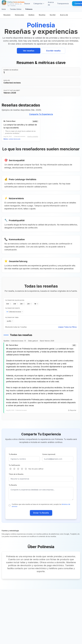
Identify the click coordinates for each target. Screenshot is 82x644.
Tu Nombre (13, 454)
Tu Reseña (13, 485)
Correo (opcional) (48, 454)
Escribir (53, 15)
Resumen (7, 15)
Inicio (4, 9)
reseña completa (32, 136)
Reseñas (42, 15)
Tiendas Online (15, 9)
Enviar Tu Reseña (41, 513)
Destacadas (19, 15)
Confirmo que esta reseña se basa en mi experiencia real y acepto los (41, 505)
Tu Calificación (14, 465)
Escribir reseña (53, 51)
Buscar (27, 3)
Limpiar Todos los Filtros (67, 327)
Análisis (31, 15)
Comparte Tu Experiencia (41, 114)
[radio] (10, 469)
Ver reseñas (28, 51)
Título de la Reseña (16, 474)
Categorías (38, 3)
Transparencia (63, 3)
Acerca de (51, 3)
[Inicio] (13, 4)
